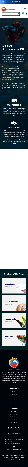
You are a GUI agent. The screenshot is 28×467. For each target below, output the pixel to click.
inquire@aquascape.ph (14, 433)
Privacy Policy (14, 402)
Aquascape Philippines (19, 455)
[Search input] (10, 14)
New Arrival (14, 411)
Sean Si (18, 459)
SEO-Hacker (11, 457)
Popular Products (14, 414)
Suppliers (14, 400)
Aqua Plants (14, 419)
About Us (14, 391)
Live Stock (14, 422)
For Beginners (14, 417)
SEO (5, 457)
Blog (14, 397)
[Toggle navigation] (25, 9)
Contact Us (14, 394)
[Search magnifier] (18, 14)
